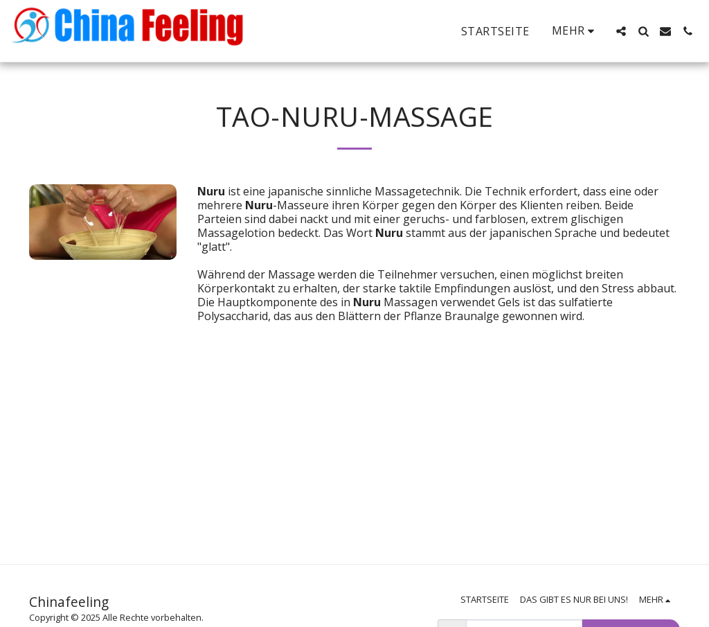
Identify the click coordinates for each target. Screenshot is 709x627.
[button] (621, 31)
